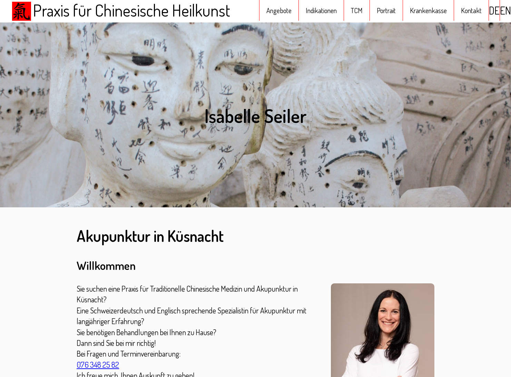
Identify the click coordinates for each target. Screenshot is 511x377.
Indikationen (321, 10)
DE (494, 10)
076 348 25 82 (98, 364)
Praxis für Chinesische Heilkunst (120, 11)
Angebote (279, 10)
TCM (357, 10)
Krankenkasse (428, 10)
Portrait (386, 10)
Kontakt (471, 10)
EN (505, 10)
